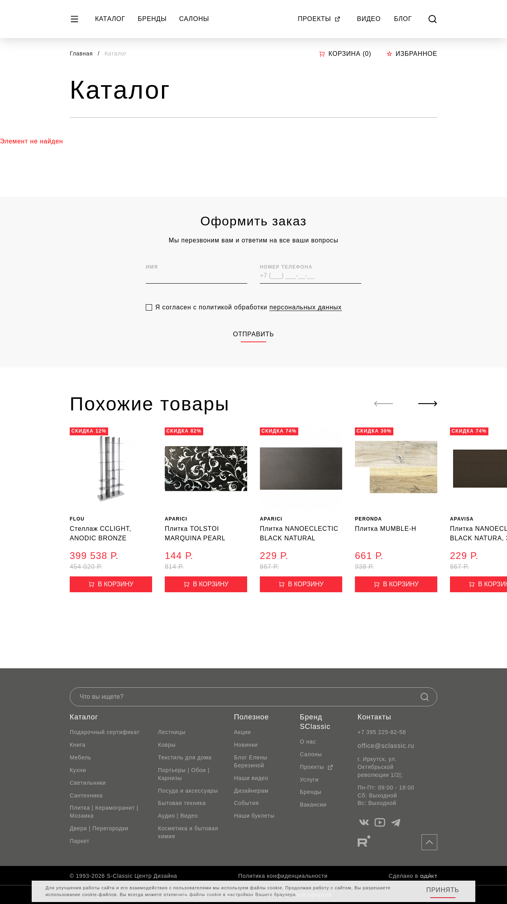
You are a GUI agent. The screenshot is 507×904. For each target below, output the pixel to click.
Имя (152, 287)
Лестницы (172, 732)
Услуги (309, 779)
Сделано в (413, 876)
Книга (78, 745)
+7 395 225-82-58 (382, 732)
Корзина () (345, 54)
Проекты (319, 18)
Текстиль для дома (185, 757)
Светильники (88, 783)
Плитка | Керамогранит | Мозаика (104, 812)
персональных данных (305, 327)
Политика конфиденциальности (283, 876)
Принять (442, 890)
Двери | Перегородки (99, 828)
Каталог (110, 18)
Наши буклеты (254, 815)
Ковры (167, 745)
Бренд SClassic (315, 721)
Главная (81, 53)
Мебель (80, 757)
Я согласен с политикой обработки (248, 327)
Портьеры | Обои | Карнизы (184, 774)
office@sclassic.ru (386, 745)
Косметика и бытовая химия (188, 832)
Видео (369, 18)
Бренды (152, 18)
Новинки (246, 745)
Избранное (411, 53)
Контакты (374, 717)
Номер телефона (286, 287)
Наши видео (251, 778)
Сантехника (86, 795)
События (246, 803)
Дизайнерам (251, 791)
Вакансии (313, 804)
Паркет (80, 841)
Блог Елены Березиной (250, 761)
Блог (403, 18)
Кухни (78, 770)
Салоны (194, 18)
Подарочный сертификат (104, 732)
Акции (242, 732)
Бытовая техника (182, 803)
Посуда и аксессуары (188, 791)
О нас (308, 741)
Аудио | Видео (178, 815)
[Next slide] (427, 403)
